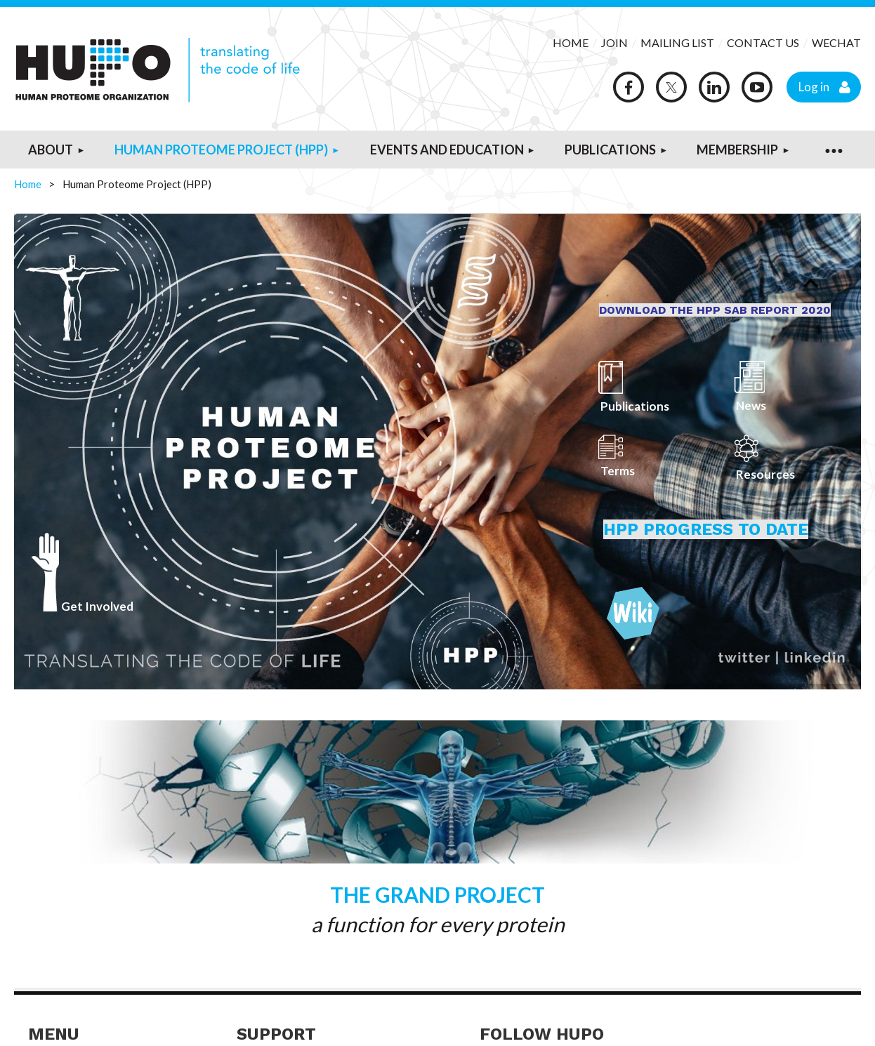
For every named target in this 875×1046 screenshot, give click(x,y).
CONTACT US (763, 42)
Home (27, 184)
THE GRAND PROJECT (437, 894)
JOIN (615, 42)
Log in (813, 86)
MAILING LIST (677, 42)
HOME (570, 42)
